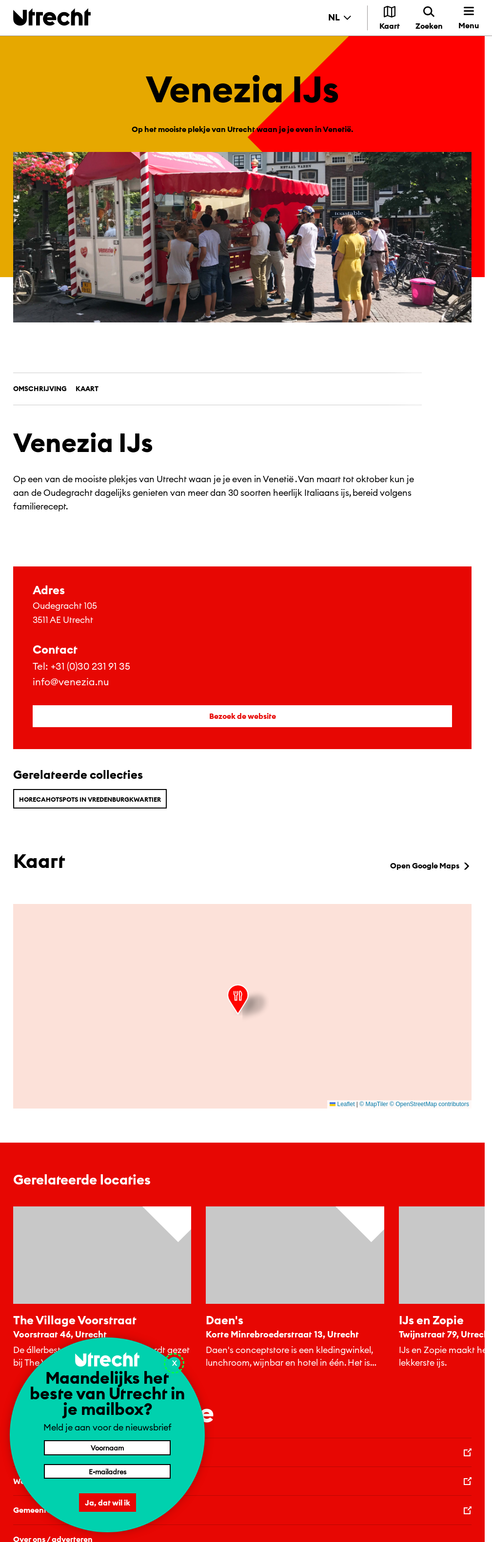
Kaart (87, 388)
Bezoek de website (242, 716)
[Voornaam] (107, 1447)
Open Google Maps (431, 865)
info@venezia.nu (71, 682)
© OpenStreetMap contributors (429, 1104)
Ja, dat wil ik (107, 1502)
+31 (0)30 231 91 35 (90, 666)
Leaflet (342, 1104)
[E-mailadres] (107, 1471)
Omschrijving (40, 388)
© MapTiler (373, 1104)
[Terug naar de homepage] (52, 16)
